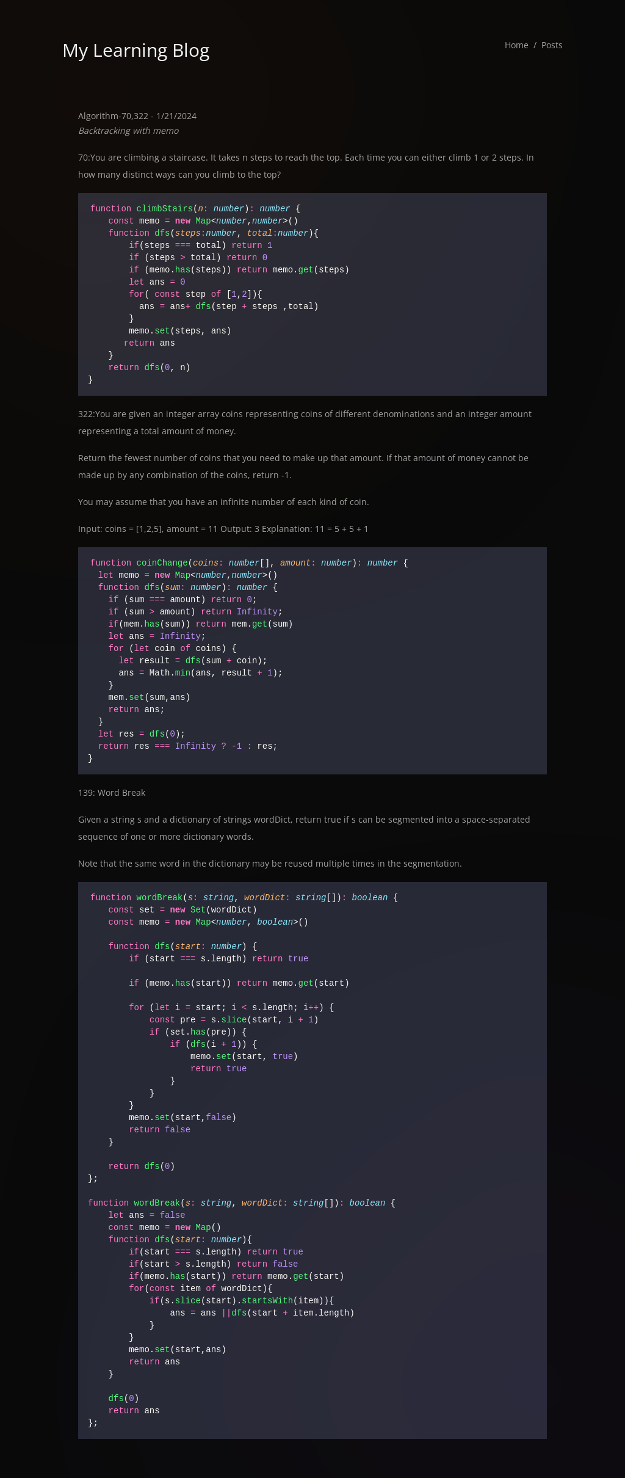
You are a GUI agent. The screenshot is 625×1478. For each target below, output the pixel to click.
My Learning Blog (135, 50)
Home (517, 45)
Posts (552, 45)
